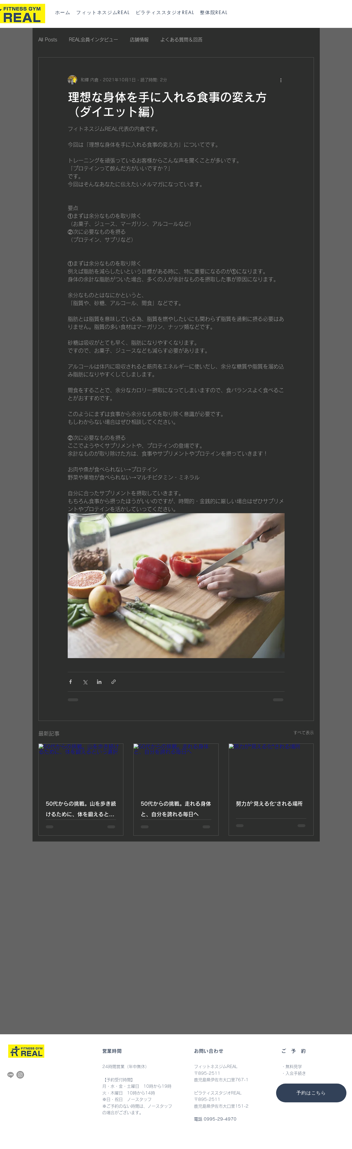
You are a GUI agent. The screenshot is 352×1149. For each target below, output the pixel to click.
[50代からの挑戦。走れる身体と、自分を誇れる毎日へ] (176, 767)
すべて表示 (303, 733)
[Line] (10, 1075)
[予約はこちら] (311, 1093)
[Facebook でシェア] (70, 682)
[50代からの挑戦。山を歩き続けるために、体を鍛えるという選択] (81, 767)
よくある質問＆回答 (181, 39)
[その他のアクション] (281, 79)
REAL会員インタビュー (93, 39)
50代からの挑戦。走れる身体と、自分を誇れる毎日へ (176, 809)
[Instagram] (20, 1075)
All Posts (47, 39)
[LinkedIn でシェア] (99, 682)
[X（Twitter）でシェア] (85, 682)
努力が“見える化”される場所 (269, 803)
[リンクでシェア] (113, 682)
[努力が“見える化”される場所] (271, 767)
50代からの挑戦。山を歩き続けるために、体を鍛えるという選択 (81, 810)
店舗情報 (139, 39)
